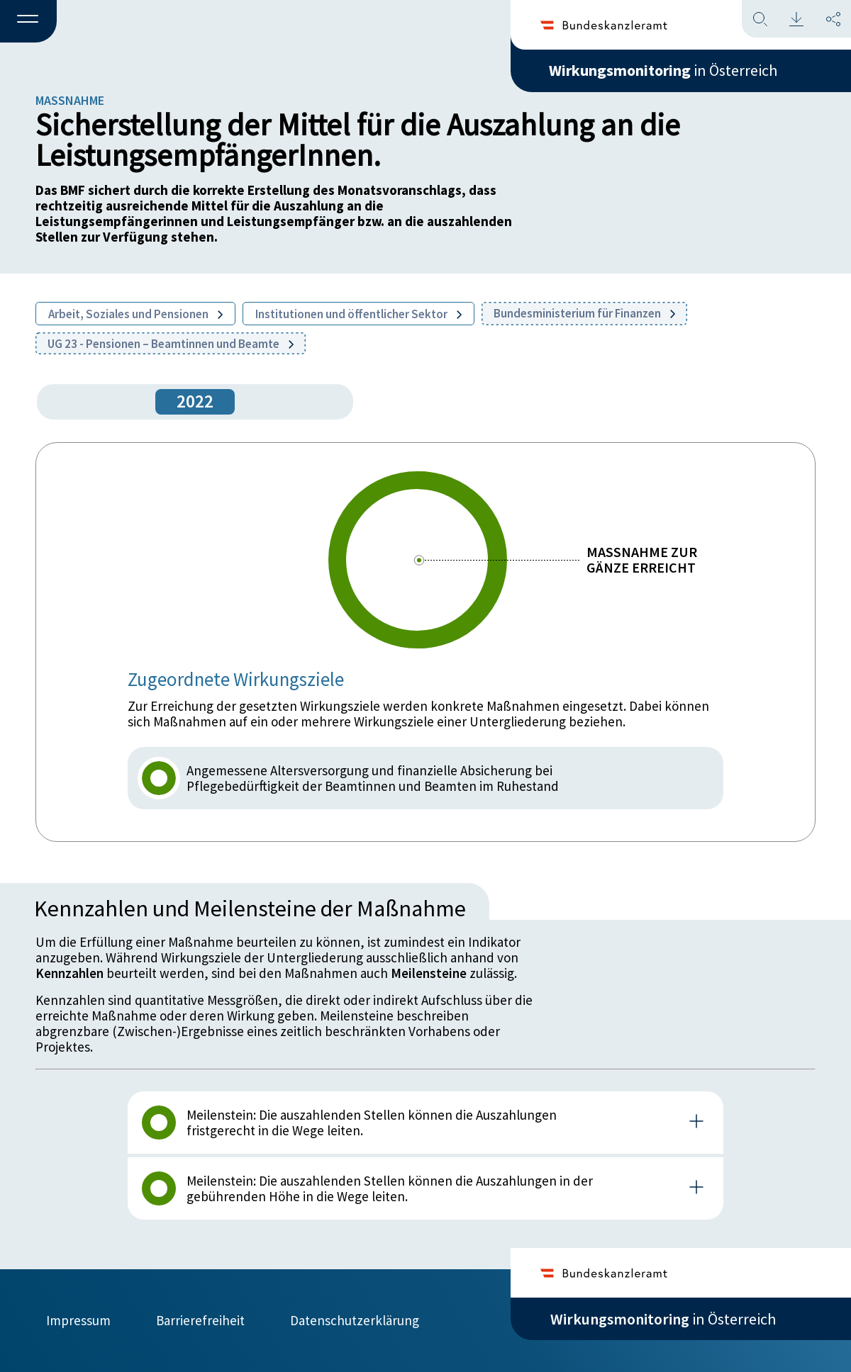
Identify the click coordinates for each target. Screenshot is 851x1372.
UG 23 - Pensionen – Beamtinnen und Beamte (171, 344)
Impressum (78, 1320)
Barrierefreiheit (200, 1320)
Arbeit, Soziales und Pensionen (135, 314)
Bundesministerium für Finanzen (584, 313)
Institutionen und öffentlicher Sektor (358, 314)
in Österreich (663, 70)
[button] (28, 22)
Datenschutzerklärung (354, 1320)
